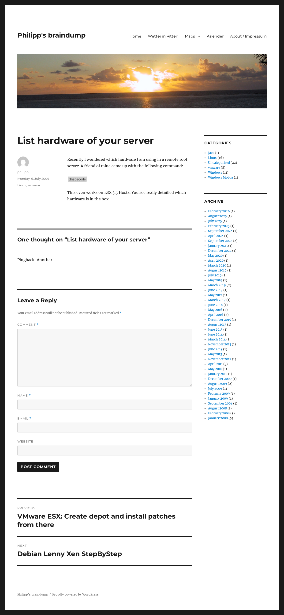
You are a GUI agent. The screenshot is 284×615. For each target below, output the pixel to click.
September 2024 (220, 231)
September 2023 (220, 241)
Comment (28, 325)
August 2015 (217, 325)
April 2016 (215, 315)
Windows (215, 173)
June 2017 (215, 290)
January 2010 (217, 374)
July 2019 (215, 275)
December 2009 (220, 379)
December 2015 (219, 320)
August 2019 (217, 270)
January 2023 (218, 246)
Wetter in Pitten (163, 36)
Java (211, 153)
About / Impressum (248, 36)
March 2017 (217, 300)
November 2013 (219, 344)
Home (135, 36)
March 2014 (217, 339)
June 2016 (215, 305)
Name (24, 395)
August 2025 (217, 216)
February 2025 (219, 226)
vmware (33, 185)
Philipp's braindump (51, 35)
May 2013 (215, 354)
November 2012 (219, 359)
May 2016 (215, 310)
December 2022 (220, 251)
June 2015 (215, 330)
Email (24, 418)
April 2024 (216, 236)
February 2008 (219, 413)
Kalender (215, 36)
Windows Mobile (220, 178)
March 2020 (217, 265)
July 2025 (215, 221)
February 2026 (219, 211)
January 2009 (218, 399)
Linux (21, 185)
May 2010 (215, 369)
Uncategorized (219, 163)
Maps (190, 36)
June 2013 (215, 349)
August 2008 (217, 408)
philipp (23, 172)
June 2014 (215, 334)
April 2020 (216, 261)
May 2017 (215, 295)
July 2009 (215, 389)
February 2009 (219, 394)
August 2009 (217, 384)
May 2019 (215, 280)
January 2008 (218, 418)
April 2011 (215, 364)
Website (25, 441)
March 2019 (217, 285)
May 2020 (215, 256)
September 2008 (220, 403)
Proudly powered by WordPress (75, 594)
